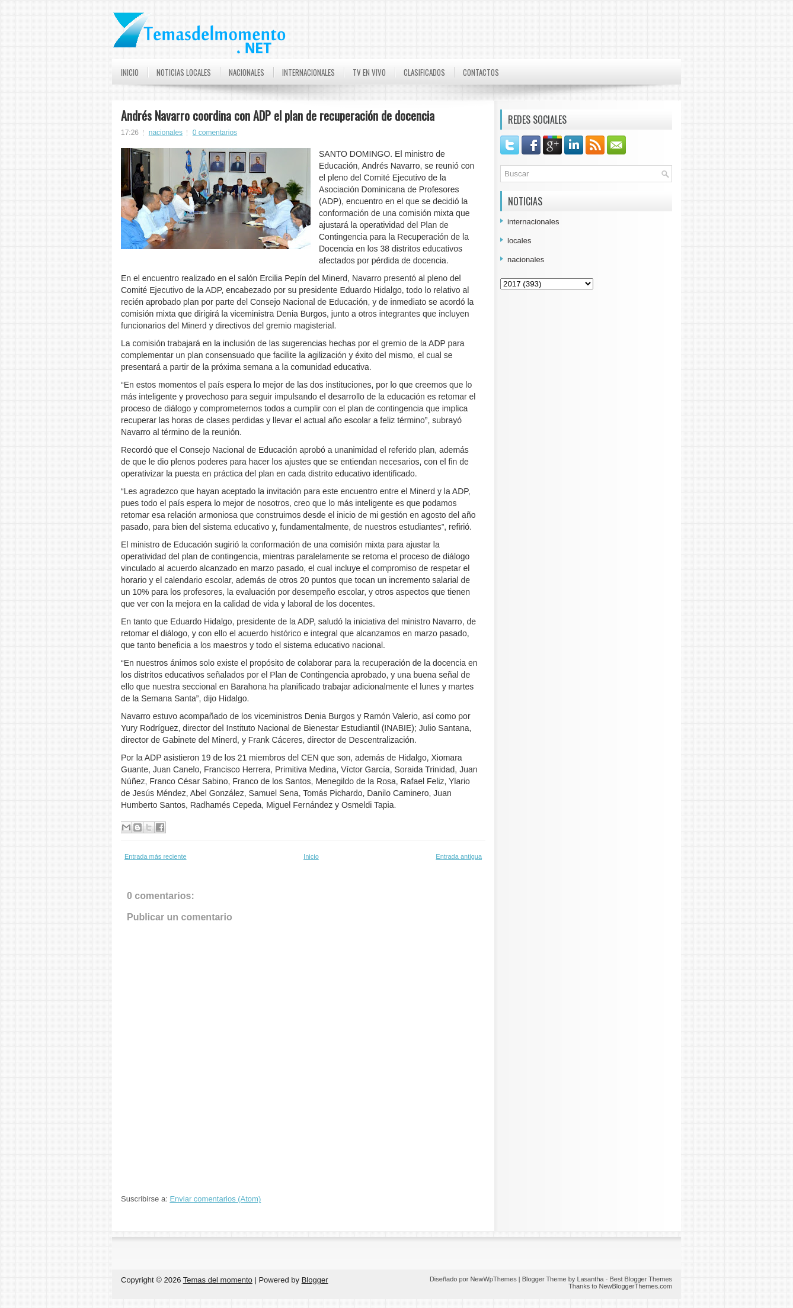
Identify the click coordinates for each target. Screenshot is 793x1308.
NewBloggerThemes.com (636, 1286)
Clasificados (424, 72)
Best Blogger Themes (640, 1279)
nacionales (166, 132)
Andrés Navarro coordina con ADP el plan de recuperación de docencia (277, 115)
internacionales (533, 221)
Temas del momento (217, 1279)
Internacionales (308, 72)
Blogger (315, 1279)
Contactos (481, 72)
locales (519, 240)
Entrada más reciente (155, 856)
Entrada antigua (459, 856)
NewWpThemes (493, 1279)
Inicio (130, 72)
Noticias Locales (183, 72)
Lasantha (590, 1279)
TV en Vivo (369, 72)
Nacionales (246, 72)
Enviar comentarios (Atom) (215, 1198)
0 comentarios (215, 132)
